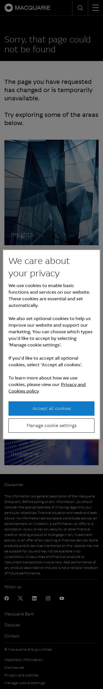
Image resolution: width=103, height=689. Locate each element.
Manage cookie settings (52, 425)
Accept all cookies (51, 408)
